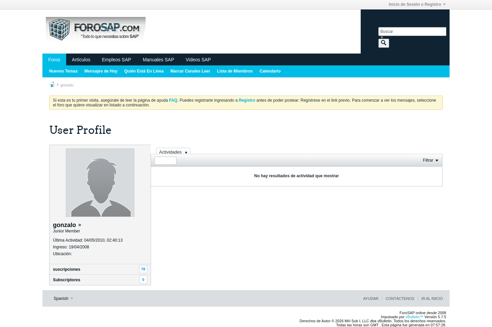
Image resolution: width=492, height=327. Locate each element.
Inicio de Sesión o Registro (417, 4)
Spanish (63, 298)
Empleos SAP (116, 59)
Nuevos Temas (63, 71)
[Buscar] (412, 31)
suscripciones (66, 269)
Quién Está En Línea (144, 71)
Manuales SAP (158, 59)
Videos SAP (198, 59)
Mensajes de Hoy (100, 71)
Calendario (270, 71)
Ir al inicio (432, 299)
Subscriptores (66, 280)
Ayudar (370, 299)
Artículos (81, 59)
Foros (54, 59)
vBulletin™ (414, 317)
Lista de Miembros (235, 71)
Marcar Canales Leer (190, 71)
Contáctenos (399, 299)
